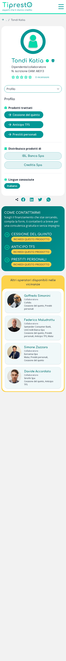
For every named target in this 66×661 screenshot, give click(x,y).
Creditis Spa (33, 165)
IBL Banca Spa (33, 156)
